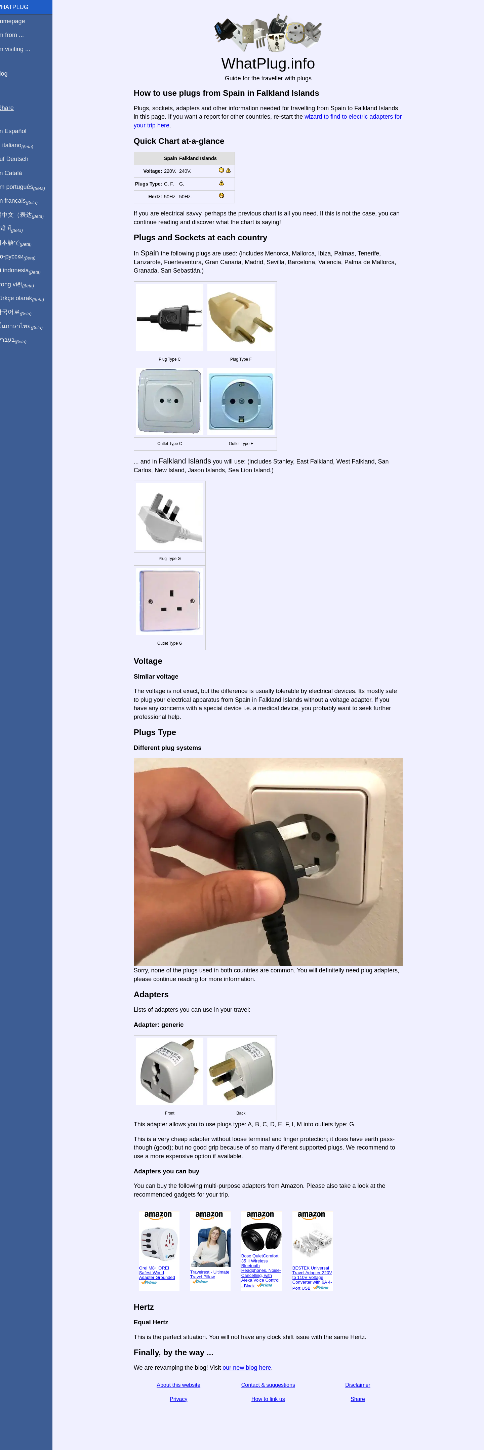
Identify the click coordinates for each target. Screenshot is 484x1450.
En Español (19, 131)
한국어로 (22, 312)
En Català (17, 173)
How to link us (272, 1399)
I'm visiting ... (21, 49)
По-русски (24, 256)
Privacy (182, 1399)
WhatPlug (20, 7)
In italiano (23, 145)
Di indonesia (26, 270)
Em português (28, 187)
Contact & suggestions (272, 1385)
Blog (10, 73)
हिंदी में (17, 229)
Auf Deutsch (20, 159)
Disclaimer (361, 1385)
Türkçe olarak (28, 298)
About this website (182, 1385)
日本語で (22, 243)
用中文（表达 (28, 215)
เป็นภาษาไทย (27, 326)
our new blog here (251, 1367)
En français (25, 201)
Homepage (18, 21)
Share (362, 1399)
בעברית (19, 340)
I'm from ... (18, 35)
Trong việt (23, 284)
